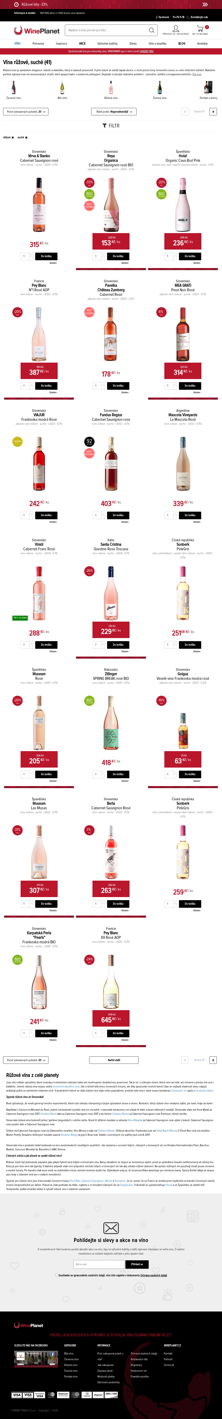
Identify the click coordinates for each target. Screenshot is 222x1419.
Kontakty (202, 43)
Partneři (168, 1359)
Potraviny (38, 43)
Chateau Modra (120, 1114)
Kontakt (168, 1353)
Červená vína (71, 1359)
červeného (59, 1086)
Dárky (133, 43)
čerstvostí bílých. (205, 1090)
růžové (7, 137)
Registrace (136, 1365)
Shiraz (169, 1185)
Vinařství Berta (48, 1114)
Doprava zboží (105, 1370)
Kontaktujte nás (197, 17)
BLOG (181, 43)
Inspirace (61, 43)
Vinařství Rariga (69, 1134)
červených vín (179, 1090)
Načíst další (114, 1060)
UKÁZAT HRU (147, 51)
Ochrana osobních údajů (153, 1275)
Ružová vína (70, 1365)
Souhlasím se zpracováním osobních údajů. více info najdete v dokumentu (111, 1275)
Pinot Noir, (75, 1181)
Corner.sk (169, 1365)
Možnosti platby (106, 1376)
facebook (162, 17)
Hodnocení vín (139, 1370)
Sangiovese (126, 1185)
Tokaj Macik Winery (166, 1130)
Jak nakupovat (105, 1365)
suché (21, 137)
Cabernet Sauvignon (92, 1181)
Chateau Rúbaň (106, 1130)
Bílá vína (68, 1353)
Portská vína (70, 1376)
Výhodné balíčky (107, 43)
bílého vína (73, 1086)
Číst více (196, 74)
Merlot (108, 1181)
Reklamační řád (139, 1359)
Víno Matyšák (135, 1120)
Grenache (120, 1181)
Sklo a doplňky (158, 43)
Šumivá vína (70, 1370)
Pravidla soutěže (140, 1376)
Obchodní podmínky (108, 1382)
